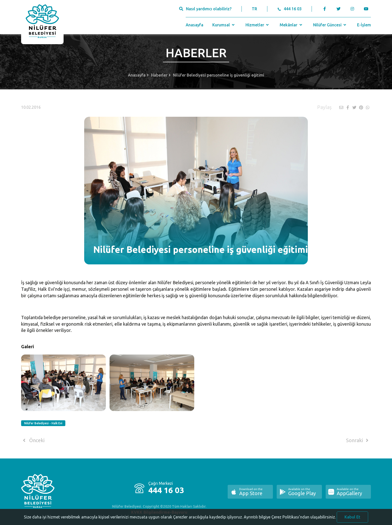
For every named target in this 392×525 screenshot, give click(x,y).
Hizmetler (258, 25)
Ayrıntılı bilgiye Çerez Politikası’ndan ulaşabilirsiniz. (290, 519)
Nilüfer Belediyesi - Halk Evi (43, 423)
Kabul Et (352, 519)
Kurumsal (224, 25)
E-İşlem (364, 25)
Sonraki (358, 440)
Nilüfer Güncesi (330, 25)
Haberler (159, 75)
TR (254, 9)
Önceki (32, 440)
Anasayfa (194, 25)
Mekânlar (291, 25)
